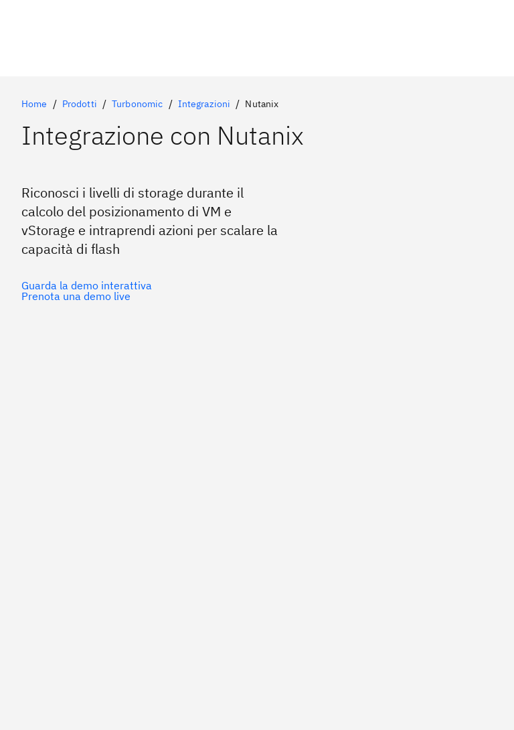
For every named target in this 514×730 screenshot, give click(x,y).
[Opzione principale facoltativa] (86, 285)
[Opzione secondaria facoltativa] (86, 296)
